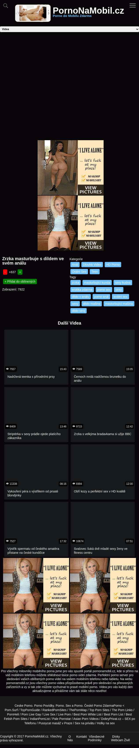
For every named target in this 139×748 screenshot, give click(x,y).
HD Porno (113, 264)
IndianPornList (40, 719)
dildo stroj (78, 310)
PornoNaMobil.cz (88, 13)
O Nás (70, 738)
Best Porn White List (87, 714)
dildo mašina (92, 303)
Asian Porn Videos (86, 719)
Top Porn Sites (99, 710)
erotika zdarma (82, 289)
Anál (75, 264)
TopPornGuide (30, 710)
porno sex (104, 289)
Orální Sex (79, 271)
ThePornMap (78, 710)
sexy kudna (123, 282)
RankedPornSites (54, 710)
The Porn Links (122, 710)
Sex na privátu (85, 723)
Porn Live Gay (31, 714)
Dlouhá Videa (92, 264)
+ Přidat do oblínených (20, 281)
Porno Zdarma (103, 705)
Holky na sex (106, 723)
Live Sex (49, 714)
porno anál (101, 296)
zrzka (75, 282)
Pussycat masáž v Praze (55, 723)
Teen (94, 271)
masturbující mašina (119, 303)
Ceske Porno (24, 705)
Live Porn (64, 714)
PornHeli (13, 714)
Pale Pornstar (61, 719)
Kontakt (81, 736)
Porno (60, 705)
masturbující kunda (97, 282)
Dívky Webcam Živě (120, 738)
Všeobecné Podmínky (96, 738)
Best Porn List (113, 714)
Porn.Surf (11, 710)
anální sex (120, 296)
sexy (118, 289)
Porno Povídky (44, 705)
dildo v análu (80, 296)
